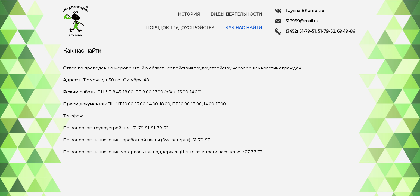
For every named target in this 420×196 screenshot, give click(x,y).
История (189, 14)
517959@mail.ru (296, 21)
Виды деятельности (236, 14)
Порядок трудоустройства (180, 27)
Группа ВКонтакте (299, 10)
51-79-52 (326, 31)
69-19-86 (346, 31)
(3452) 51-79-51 (300, 31)
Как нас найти (243, 27)
